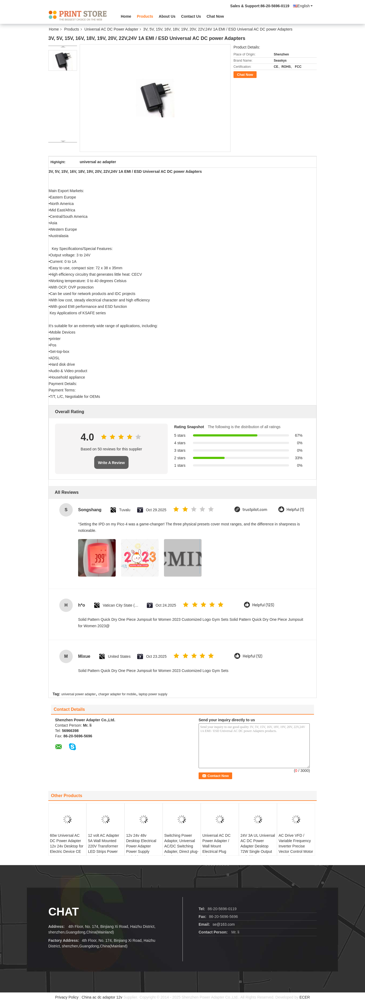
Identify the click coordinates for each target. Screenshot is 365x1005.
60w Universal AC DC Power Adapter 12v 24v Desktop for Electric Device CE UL (66, 846)
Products (145, 16)
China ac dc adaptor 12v (102, 997)
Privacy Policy (66, 997)
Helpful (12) (252, 656)
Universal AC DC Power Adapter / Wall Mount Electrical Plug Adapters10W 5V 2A (219, 846)
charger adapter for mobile (117, 694)
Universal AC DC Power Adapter (111, 29)
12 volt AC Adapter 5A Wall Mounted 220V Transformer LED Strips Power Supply (103, 846)
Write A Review (111, 463)
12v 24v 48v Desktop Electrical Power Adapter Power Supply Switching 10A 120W (143, 846)
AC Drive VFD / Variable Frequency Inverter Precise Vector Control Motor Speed (296, 846)
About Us (167, 16)
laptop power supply (153, 694)
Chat (63, 911)
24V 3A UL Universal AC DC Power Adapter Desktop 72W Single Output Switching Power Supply (257, 848)
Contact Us (191, 16)
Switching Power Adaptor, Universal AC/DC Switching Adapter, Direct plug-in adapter (181, 846)
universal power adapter (78, 694)
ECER (305, 997)
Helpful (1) (295, 509)
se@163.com (224, 924)
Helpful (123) (263, 605)
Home (126, 16)
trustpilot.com (255, 509)
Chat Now (215, 16)
